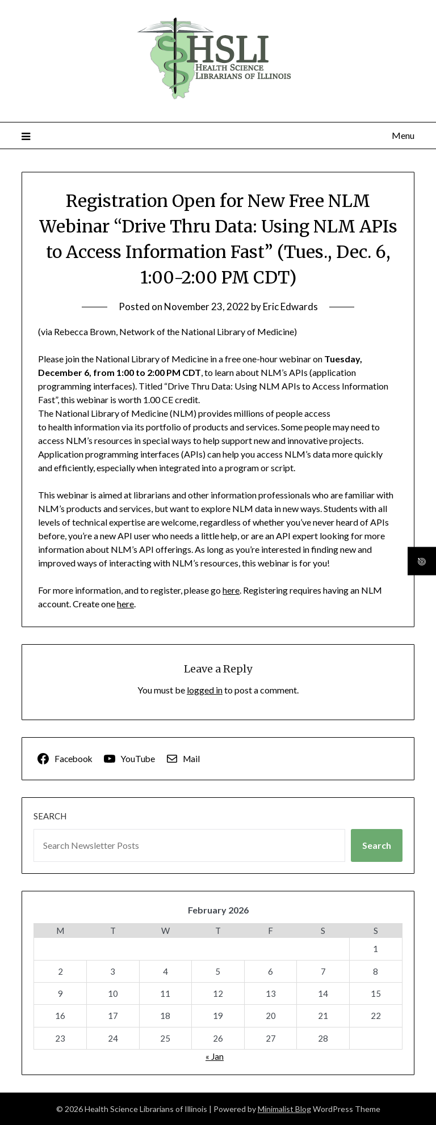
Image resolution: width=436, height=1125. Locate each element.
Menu (403, 135)
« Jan (215, 1056)
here (231, 590)
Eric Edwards (290, 306)
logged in (205, 689)
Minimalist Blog (284, 1109)
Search (49, 816)
